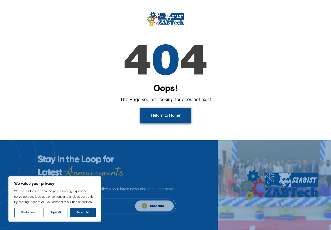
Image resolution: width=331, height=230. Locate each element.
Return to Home (165, 116)
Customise (28, 212)
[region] (54, 199)
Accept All (82, 212)
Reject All (55, 212)
